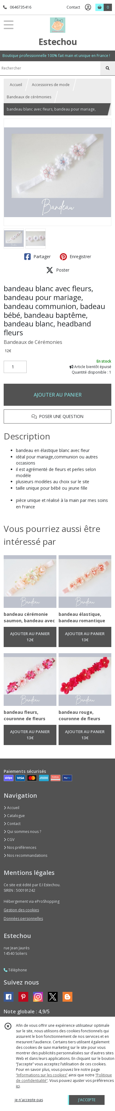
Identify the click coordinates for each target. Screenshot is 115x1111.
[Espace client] (88, 7)
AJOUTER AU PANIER (58, 394)
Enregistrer (75, 256)
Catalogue (14, 815)
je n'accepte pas (29, 1099)
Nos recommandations (25, 855)
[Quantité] (15, 367)
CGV (9, 839)
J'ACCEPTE (86, 1099)
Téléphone (15, 970)
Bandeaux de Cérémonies (33, 342)
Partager (37, 256)
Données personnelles (23, 918)
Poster (57, 270)
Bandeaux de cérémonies (29, 97)
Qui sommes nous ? (22, 831)
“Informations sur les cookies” (41, 1075)
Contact (73, 7)
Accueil (16, 84)
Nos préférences (20, 847)
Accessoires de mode (51, 84)
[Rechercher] (107, 68)
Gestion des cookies (21, 910)
